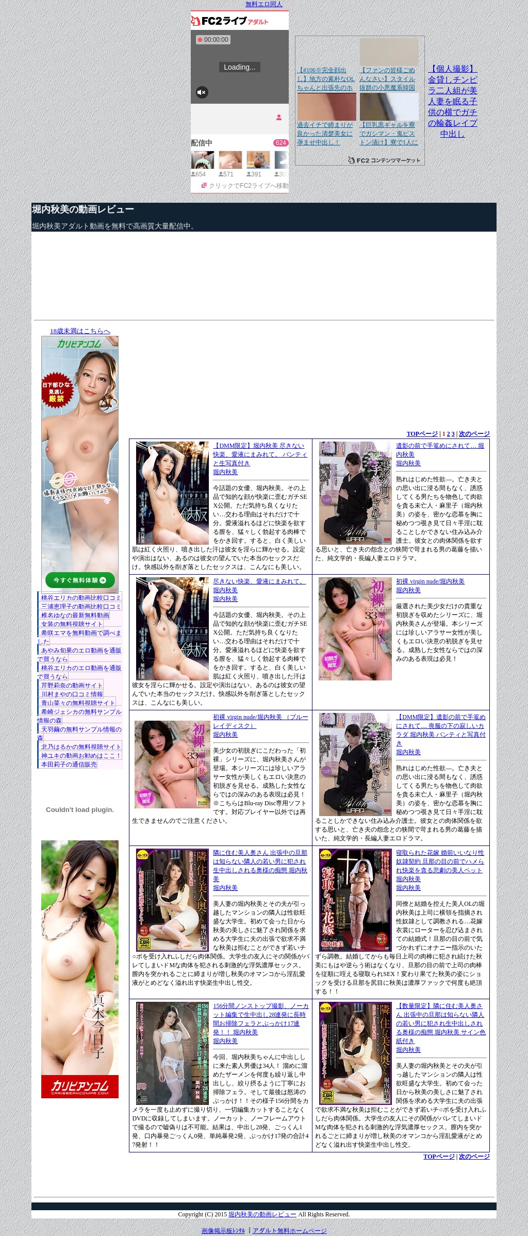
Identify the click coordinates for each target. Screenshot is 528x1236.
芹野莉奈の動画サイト (72, 685)
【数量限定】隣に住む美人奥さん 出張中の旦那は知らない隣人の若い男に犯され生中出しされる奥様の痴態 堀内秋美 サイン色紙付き (441, 1023)
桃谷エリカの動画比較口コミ (81, 597)
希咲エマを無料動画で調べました (79, 637)
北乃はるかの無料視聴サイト (81, 747)
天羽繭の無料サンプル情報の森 (79, 734)
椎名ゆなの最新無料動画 (75, 615)
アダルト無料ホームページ (290, 1230)
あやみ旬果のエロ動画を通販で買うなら (79, 655)
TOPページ (422, 433)
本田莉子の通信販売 (69, 764)
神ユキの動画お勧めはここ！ (81, 755)
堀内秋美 (225, 472)
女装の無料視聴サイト (72, 624)
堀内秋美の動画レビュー (83, 209)
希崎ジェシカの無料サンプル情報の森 (79, 716)
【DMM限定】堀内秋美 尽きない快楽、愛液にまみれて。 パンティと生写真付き (260, 454)
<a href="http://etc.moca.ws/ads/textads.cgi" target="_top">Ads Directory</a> (309, 1176)
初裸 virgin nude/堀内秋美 (430, 581)
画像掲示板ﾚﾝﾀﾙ (223, 1230)
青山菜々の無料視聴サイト (78, 703)
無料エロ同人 (264, 4)
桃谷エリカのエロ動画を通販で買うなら (79, 672)
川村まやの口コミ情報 (72, 694)
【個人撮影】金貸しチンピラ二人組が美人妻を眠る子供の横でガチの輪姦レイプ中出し (452, 101)
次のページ (474, 433)
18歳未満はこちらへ (80, 331)
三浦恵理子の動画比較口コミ (81, 606)
